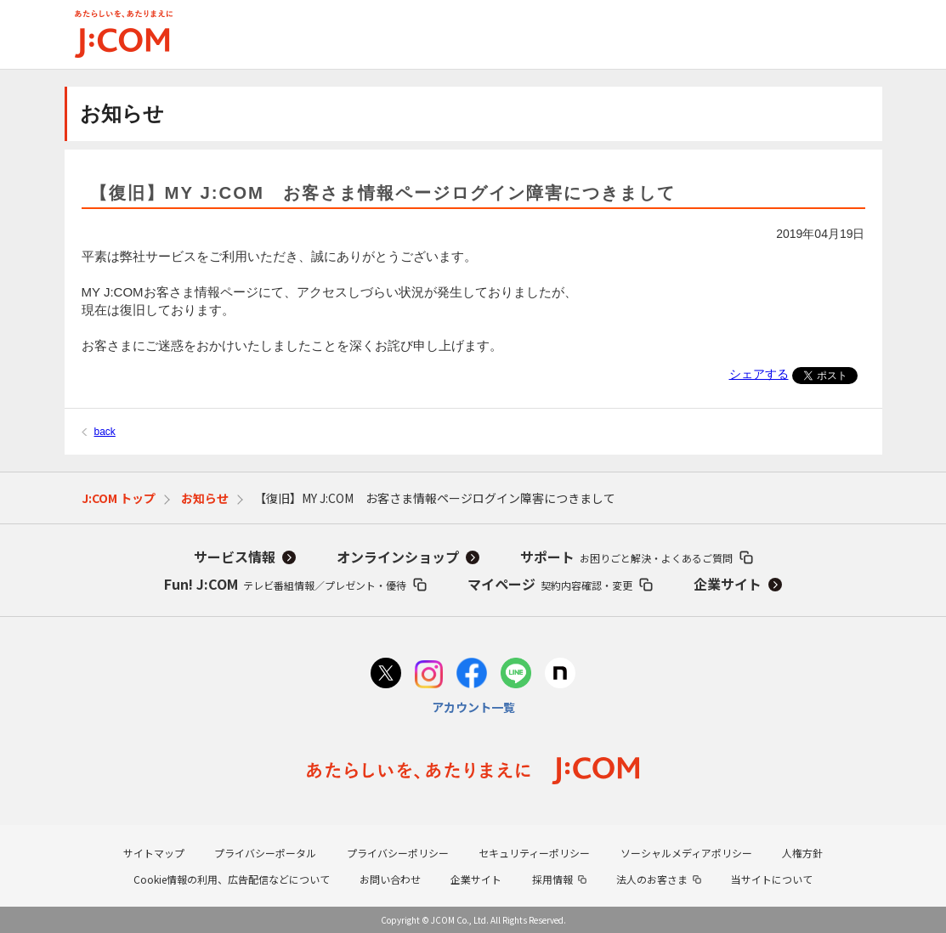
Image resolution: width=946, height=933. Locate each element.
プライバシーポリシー (398, 852)
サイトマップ (153, 852)
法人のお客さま (652, 879)
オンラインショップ (398, 556)
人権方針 (802, 852)
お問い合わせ (390, 879)
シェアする (759, 374)
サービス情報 (234, 556)
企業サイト (728, 584)
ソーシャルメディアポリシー (686, 852)
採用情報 (552, 879)
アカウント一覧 (473, 706)
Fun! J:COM (285, 584)
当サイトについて (772, 879)
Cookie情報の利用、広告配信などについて (231, 879)
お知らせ (205, 497)
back (105, 432)
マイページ (549, 584)
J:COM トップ (119, 497)
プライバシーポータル (265, 852)
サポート (626, 556)
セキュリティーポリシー (534, 852)
